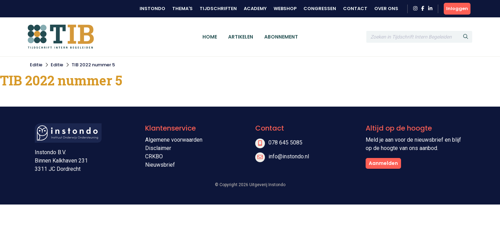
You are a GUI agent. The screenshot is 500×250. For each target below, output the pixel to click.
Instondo (152, 8)
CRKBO (154, 156)
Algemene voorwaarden (173, 139)
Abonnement (281, 36)
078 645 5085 (285, 142)
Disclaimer (158, 148)
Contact (355, 8)
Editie (36, 64)
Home (209, 36)
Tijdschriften (218, 8)
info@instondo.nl (288, 156)
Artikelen (240, 36)
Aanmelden (383, 163)
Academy (255, 8)
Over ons (386, 8)
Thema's (182, 8)
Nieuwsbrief (160, 164)
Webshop (285, 8)
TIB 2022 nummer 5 (93, 64)
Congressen (319, 8)
